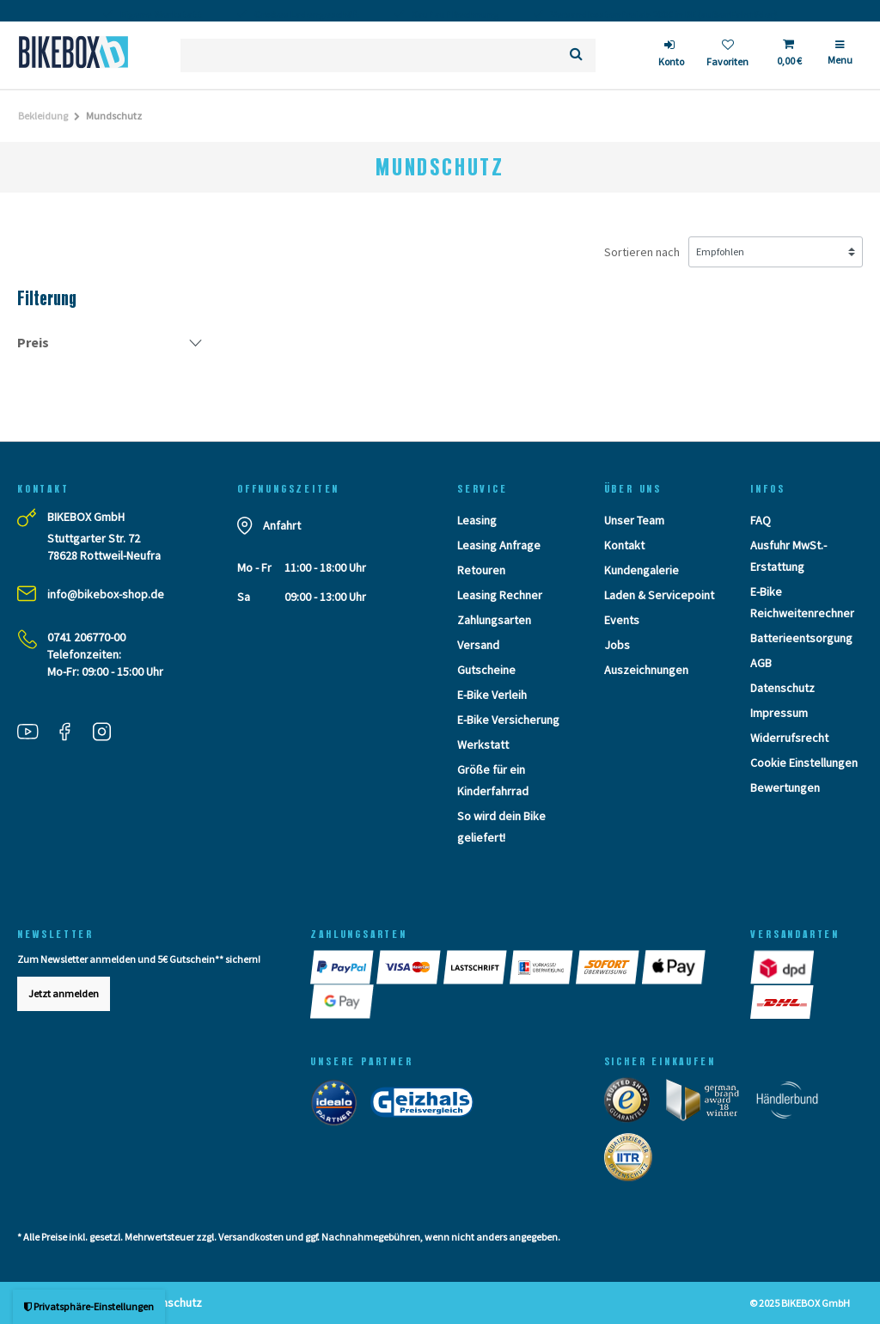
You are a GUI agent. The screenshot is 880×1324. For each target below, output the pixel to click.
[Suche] (576, 55)
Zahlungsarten (494, 620)
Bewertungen (785, 787)
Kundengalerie (641, 570)
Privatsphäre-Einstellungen (89, 1306)
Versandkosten (251, 1236)
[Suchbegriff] (368, 55)
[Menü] (840, 59)
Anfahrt (282, 525)
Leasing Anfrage (499, 545)
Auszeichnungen (646, 669)
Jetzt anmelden (63, 993)
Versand (478, 645)
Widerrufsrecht (789, 737)
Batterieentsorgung (801, 638)
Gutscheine (486, 669)
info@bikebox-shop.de (105, 594)
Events (621, 620)
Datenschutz (782, 688)
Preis (33, 342)
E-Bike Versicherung (508, 719)
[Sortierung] (775, 251)
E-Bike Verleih (492, 694)
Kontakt (624, 545)
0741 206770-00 (86, 637)
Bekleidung (43, 115)
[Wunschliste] (727, 55)
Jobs (617, 645)
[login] (671, 55)
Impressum (779, 712)
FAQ (760, 520)
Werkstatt (483, 744)
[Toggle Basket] (788, 55)
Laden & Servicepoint (659, 595)
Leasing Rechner (499, 595)
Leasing (477, 520)
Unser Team (634, 520)
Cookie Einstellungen (804, 762)
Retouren (481, 570)
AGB (761, 663)
